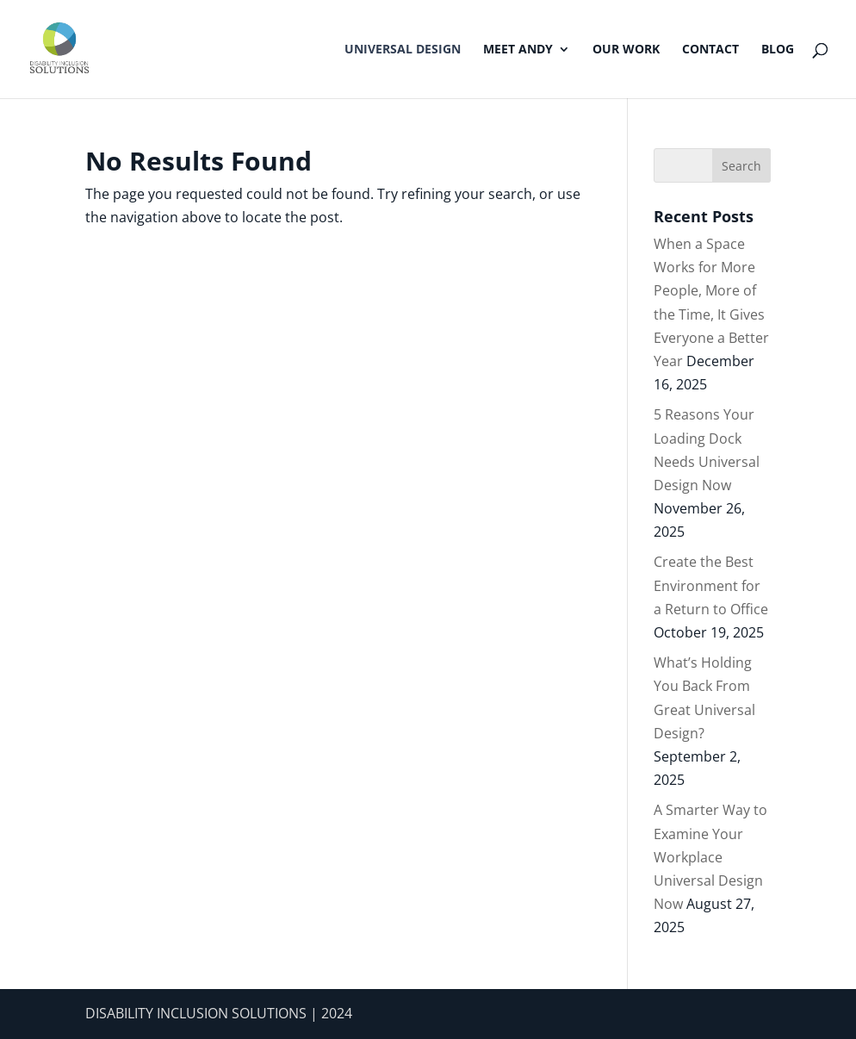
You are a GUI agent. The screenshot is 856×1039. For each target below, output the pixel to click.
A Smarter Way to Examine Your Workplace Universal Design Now (710, 856)
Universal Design (402, 50)
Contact (710, 50)
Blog (777, 50)
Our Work (626, 50)
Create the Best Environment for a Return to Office (711, 585)
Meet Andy (518, 50)
